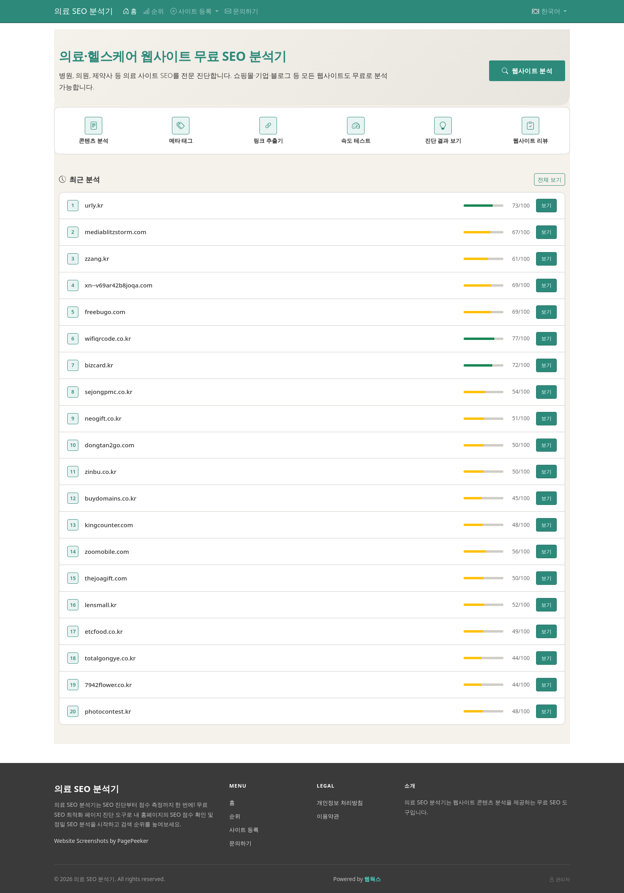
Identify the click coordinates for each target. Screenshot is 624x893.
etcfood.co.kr (104, 631)
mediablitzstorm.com (115, 232)
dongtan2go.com (109, 445)
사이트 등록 (244, 829)
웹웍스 (372, 879)
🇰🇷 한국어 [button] (547, 11)
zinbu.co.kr (101, 472)
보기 (546, 205)
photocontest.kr (108, 711)
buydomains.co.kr (110, 498)
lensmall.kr (101, 605)
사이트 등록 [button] (191, 11)
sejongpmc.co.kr (109, 392)
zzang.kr (97, 258)
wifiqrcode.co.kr (108, 338)
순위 (153, 11)
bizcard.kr (99, 365)
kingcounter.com (109, 525)
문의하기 (241, 11)
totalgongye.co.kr (110, 658)
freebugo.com (105, 312)
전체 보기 (550, 179)
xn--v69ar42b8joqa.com (118, 285)
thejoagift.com (106, 578)
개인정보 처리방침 (340, 802)
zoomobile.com (107, 551)
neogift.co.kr (103, 418)
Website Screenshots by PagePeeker (101, 840)
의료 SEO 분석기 (83, 11)
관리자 (559, 879)
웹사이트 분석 (527, 70)
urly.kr (94, 205)
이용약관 (328, 816)
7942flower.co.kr (108, 685)
